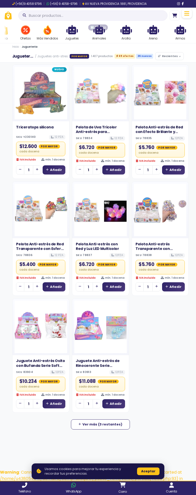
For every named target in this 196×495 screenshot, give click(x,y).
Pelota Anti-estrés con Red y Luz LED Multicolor (97, 246)
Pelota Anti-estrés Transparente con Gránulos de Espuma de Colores (158, 251)
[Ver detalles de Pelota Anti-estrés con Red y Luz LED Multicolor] (100, 210)
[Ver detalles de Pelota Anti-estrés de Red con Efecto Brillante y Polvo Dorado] (160, 93)
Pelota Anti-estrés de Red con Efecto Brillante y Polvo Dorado (159, 132)
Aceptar (148, 471)
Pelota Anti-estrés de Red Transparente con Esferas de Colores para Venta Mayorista (40, 251)
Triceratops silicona (34, 127)
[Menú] (187, 13)
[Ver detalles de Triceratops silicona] (41, 93)
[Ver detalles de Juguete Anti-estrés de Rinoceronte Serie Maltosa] (100, 327)
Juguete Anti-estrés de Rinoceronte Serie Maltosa (97, 365)
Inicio (15, 47)
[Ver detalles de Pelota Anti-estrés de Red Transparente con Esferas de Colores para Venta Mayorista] (41, 210)
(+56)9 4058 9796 (27, 4)
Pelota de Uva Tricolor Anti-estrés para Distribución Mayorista (97, 132)
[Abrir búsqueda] (92, 15)
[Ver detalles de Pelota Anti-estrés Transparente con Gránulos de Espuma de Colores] (160, 210)
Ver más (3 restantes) (100, 424)
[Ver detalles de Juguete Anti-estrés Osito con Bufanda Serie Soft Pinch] (41, 327)
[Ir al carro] (174, 15)
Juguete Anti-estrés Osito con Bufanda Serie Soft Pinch (40, 365)
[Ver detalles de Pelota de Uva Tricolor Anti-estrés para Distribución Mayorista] (100, 93)
